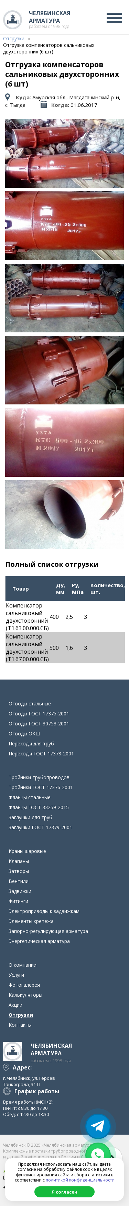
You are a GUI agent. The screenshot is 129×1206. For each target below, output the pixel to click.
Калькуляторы (25, 995)
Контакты (20, 1025)
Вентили (19, 881)
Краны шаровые (27, 851)
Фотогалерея (24, 985)
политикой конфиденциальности (80, 1180)
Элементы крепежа (31, 921)
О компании (22, 965)
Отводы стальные (30, 703)
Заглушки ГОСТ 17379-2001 (40, 827)
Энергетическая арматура (39, 941)
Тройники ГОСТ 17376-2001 (41, 787)
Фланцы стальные (30, 797)
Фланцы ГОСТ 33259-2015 (39, 807)
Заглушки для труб (30, 817)
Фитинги (18, 901)
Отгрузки (21, 1015)
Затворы (19, 871)
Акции (15, 1005)
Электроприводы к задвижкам (44, 911)
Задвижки (20, 891)
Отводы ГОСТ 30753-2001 (39, 723)
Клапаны (19, 861)
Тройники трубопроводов (39, 777)
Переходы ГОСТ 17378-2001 (41, 753)
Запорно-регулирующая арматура (48, 931)
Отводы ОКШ (24, 733)
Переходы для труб (31, 743)
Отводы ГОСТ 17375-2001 (39, 713)
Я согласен (64, 1192)
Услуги (16, 975)
